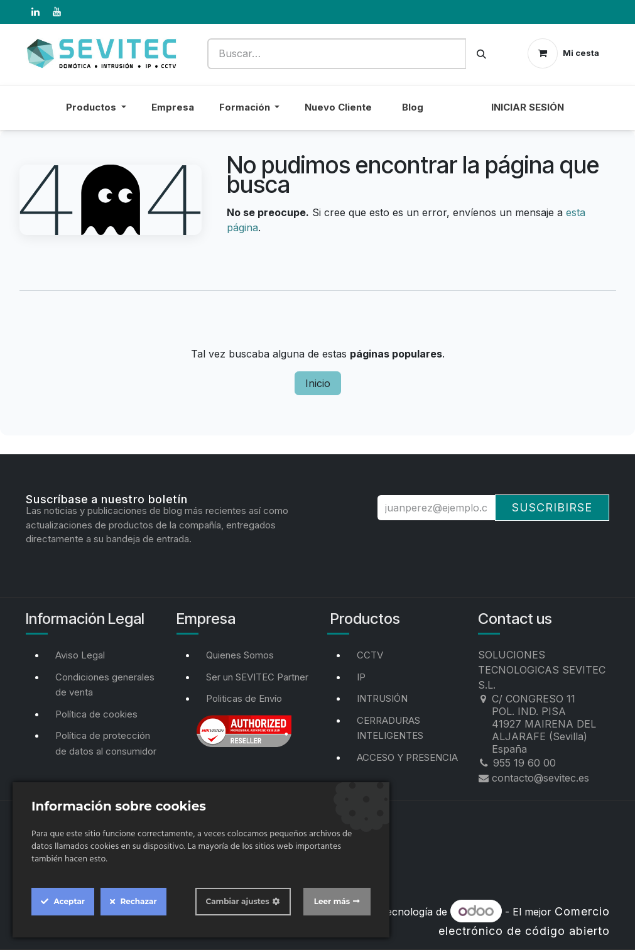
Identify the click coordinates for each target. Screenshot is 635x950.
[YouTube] (57, 12)
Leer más (332, 901)
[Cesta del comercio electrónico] (563, 53)
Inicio (317, 383)
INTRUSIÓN (382, 698)
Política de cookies (96, 714)
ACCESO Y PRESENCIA (407, 757)
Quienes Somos (240, 655)
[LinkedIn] (35, 12)
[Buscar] (481, 53)
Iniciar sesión (527, 107)
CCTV (370, 655)
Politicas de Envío (244, 698)
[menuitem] (457, 115)
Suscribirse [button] (552, 507)
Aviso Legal (80, 655)
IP (361, 677)
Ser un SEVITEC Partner (257, 677)
